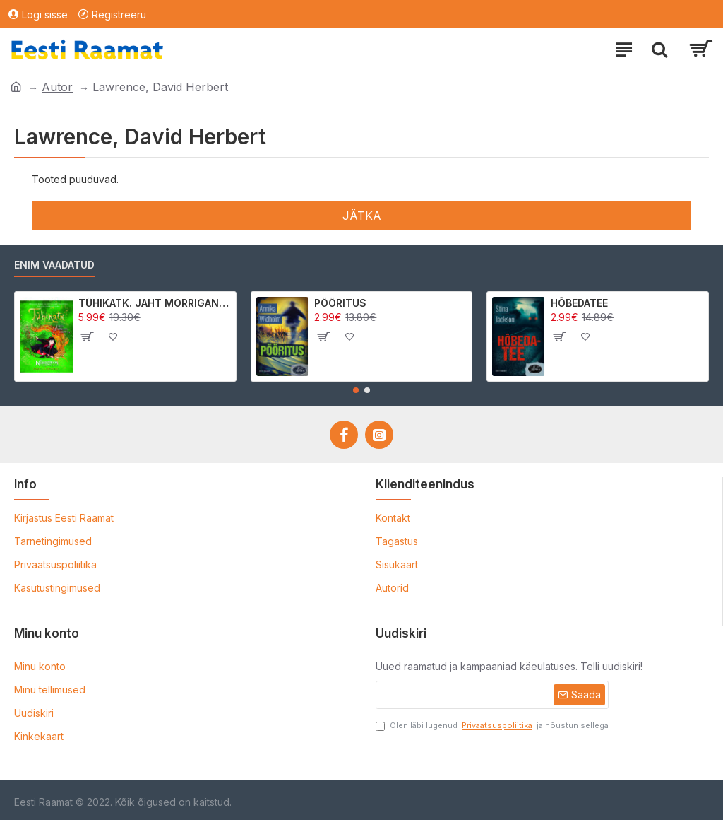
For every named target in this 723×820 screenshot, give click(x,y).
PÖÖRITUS (340, 303)
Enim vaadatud (54, 265)
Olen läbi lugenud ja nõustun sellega (492, 726)
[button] (356, 390)
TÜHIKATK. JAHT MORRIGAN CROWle (154, 303)
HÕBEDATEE (579, 303)
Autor (57, 87)
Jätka (361, 216)
